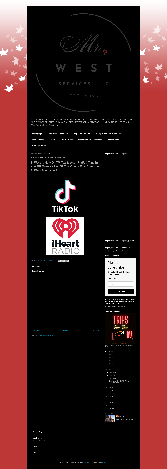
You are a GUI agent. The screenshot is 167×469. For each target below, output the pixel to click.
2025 (110, 355)
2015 (110, 399)
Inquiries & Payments (58, 134)
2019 (110, 387)
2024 (110, 358)
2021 (110, 367)
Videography (38, 134)
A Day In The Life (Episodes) (108, 134)
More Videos (113, 140)
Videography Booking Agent (116, 251)
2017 (110, 393)
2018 (110, 390)
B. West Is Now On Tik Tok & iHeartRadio (119, 382)
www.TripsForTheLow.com (116, 306)
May (111, 375)
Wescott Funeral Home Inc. (90, 140)
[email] (121, 284)
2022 (110, 364)
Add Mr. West (67, 140)
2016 (110, 396)
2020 (110, 370)
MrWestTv (122, 416)
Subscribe (121, 291)
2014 (110, 402)
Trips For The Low (82, 134)
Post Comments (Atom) (48, 335)
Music (52, 140)
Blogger (104, 462)
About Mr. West (39, 146)
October (112, 372)
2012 (110, 408)
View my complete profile (124, 419)
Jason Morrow (87, 462)
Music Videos (38, 140)
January (112, 378)
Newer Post (36, 330)
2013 (110, 405)
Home (66, 330)
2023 (110, 361)
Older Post (95, 330)
